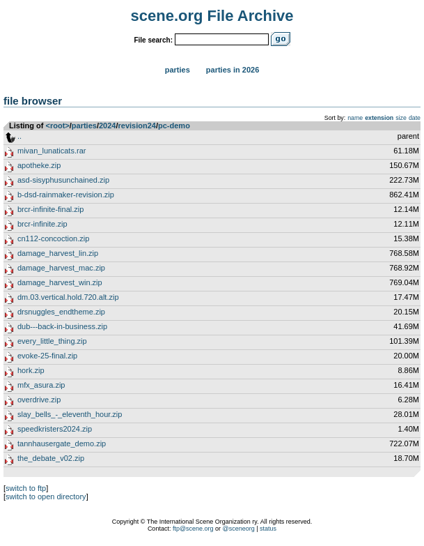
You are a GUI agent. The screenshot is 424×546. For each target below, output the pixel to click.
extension (379, 117)
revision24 (137, 125)
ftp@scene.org (193, 528)
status (268, 528)
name (355, 117)
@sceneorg (239, 528)
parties (84, 125)
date (415, 117)
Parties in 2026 (232, 70)
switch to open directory (46, 496)
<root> (58, 125)
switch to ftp (26, 488)
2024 (107, 125)
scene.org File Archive (212, 15)
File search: (153, 40)
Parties (177, 70)
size (401, 117)
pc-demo (174, 125)
